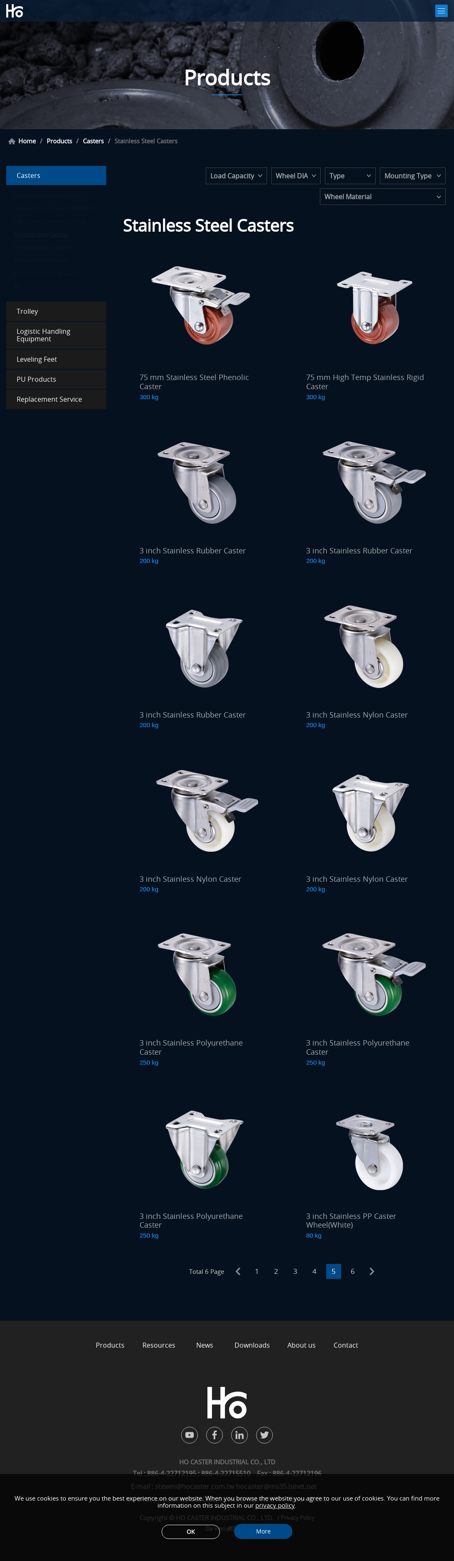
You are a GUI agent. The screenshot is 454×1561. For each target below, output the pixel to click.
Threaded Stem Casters (42, 247)
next (371, 1271)
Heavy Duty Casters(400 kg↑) (49, 195)
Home (27, 141)
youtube (189, 1435)
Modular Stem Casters (41, 260)
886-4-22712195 (172, 1473)
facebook (214, 1435)
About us (301, 1345)
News (204, 1345)
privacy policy (275, 1505)
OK (191, 1532)
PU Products (36, 379)
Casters (93, 141)
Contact (346, 1345)
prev (237, 1271)
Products (59, 141)
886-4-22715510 (225, 1473)
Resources (158, 1345)
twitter (264, 1435)
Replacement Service (49, 399)
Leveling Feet (37, 359)
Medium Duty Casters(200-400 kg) (55, 208)
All (17, 286)
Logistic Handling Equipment (43, 335)
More (263, 1531)
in (239, 1435)
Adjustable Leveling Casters (47, 273)
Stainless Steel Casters (41, 234)
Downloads (252, 1345)
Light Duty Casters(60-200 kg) (50, 221)
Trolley (27, 311)
